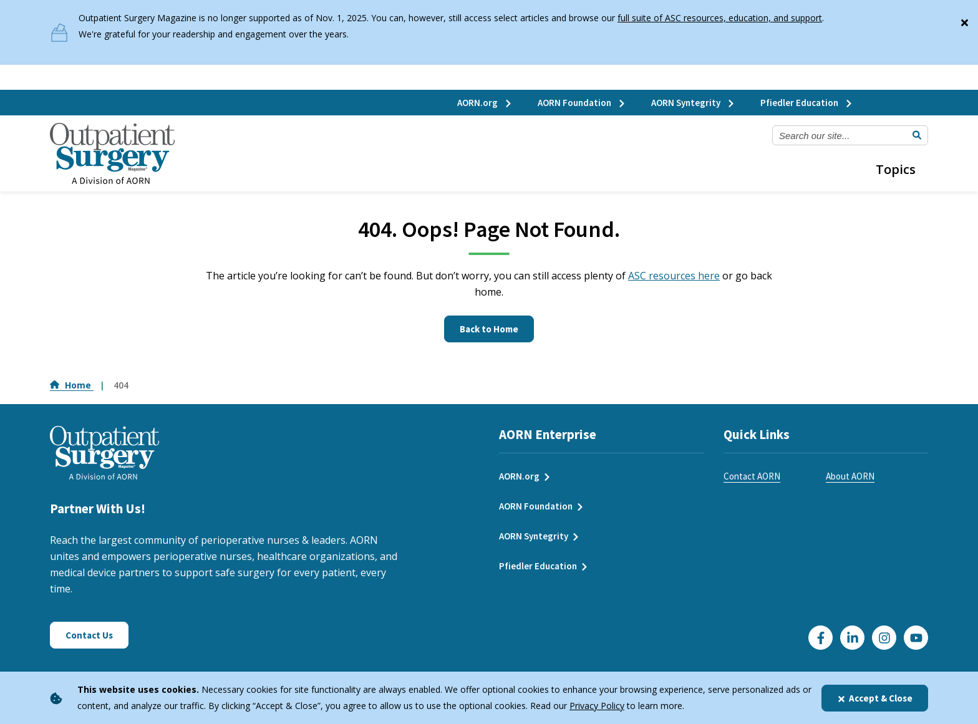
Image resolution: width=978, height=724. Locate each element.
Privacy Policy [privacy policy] (596, 706)
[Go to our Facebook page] (820, 637)
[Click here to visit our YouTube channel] (916, 637)
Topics (896, 169)
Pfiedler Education (806, 103)
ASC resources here (674, 275)
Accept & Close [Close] (875, 698)
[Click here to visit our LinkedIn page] (852, 637)
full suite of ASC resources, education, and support (719, 18)
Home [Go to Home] (72, 385)
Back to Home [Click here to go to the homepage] (489, 329)
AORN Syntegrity (693, 103)
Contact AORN (752, 476)
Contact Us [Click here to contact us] (89, 635)
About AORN (850, 476)
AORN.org (485, 103)
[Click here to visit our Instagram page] (884, 637)
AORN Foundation (582, 103)
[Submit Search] (916, 135)
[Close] (964, 20)
